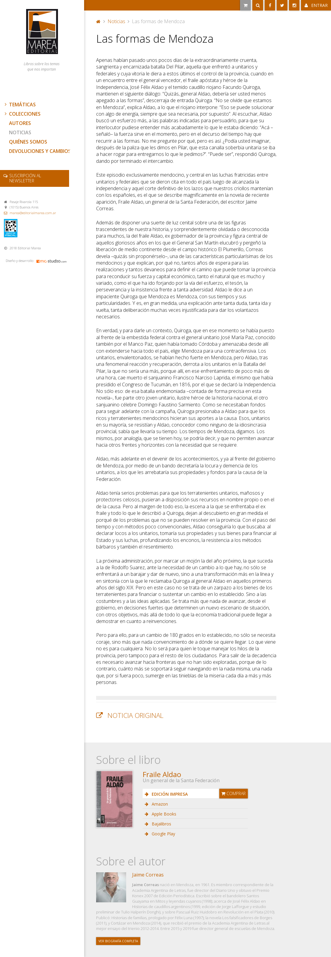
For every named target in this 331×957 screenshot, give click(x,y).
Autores (20, 123)
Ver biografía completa (118, 941)
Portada (98, 21)
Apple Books (163, 814)
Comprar (233, 793)
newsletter (25, 178)
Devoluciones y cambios (40, 151)
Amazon (159, 804)
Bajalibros (160, 824)
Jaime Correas (148, 874)
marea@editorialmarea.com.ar (33, 213)
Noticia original (135, 715)
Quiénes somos (28, 141)
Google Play (162, 834)
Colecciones (22, 113)
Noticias (20, 132)
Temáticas (19, 104)
